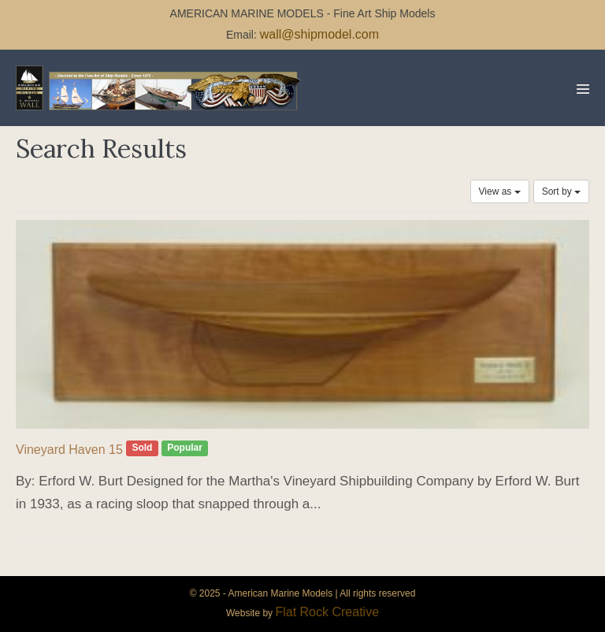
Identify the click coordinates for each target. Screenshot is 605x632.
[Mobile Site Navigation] (583, 89)
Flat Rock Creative (327, 612)
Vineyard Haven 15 (69, 449)
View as (500, 191)
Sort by (561, 191)
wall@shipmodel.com (319, 34)
